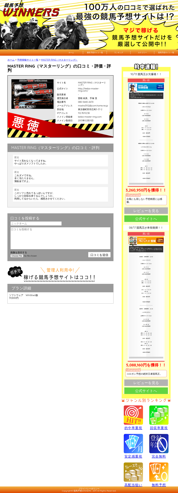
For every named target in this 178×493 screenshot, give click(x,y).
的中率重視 (133, 417)
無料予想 (159, 474)
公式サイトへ (146, 218)
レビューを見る (146, 210)
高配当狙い (133, 474)
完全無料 (159, 446)
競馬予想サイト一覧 (166, 52)
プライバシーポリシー (89, 488)
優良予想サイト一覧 (95, 52)
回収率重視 (159, 417)
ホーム (71, 52)
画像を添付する (18, 252)
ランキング (118, 52)
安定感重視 (133, 446)
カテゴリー (142, 52)
